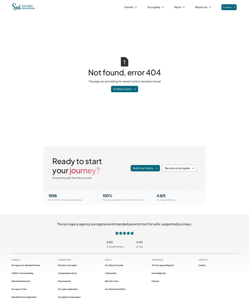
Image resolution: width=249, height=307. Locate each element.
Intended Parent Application (23, 297)
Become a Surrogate (67, 265)
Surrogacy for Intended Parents (25, 265)
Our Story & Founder (114, 265)
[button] (131, 7)
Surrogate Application (68, 289)
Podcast (155, 281)
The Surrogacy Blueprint (163, 265)
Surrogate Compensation (69, 297)
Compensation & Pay (67, 273)
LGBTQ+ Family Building (22, 273)
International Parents (20, 281)
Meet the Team (111, 281)
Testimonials (110, 273)
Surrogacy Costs (19, 289)
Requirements (64, 281)
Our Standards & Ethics (115, 289)
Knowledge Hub (159, 273)
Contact (202, 265)
